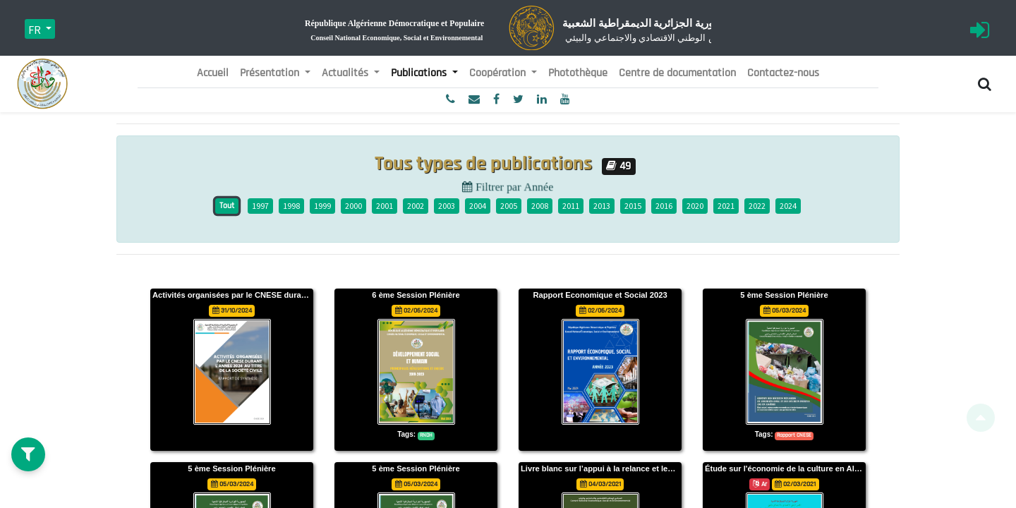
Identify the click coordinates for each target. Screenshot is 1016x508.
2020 (695, 205)
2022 (757, 205)
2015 (632, 205)
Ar (760, 484)
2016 (663, 205)
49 (618, 166)
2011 (570, 205)
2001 (384, 205)
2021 (726, 205)
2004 (477, 205)
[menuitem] (212, 73)
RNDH (426, 435)
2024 (788, 205)
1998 (291, 205)
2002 (415, 205)
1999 (322, 205)
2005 (508, 205)
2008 (539, 205)
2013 (601, 205)
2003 (446, 205)
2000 (353, 205)
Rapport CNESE (794, 435)
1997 (260, 205)
